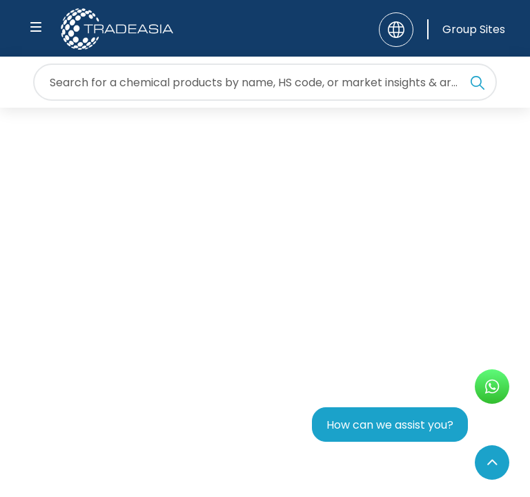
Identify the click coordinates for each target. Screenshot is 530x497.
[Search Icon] (478, 85)
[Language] (396, 29)
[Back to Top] (492, 462)
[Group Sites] (466, 29)
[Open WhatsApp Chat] (492, 386)
